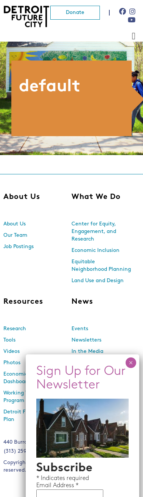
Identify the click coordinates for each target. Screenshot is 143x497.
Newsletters (86, 340)
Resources (23, 302)
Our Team (15, 235)
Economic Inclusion (96, 250)
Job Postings (18, 247)
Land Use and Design (98, 281)
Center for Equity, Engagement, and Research (94, 231)
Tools (9, 340)
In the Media (87, 351)
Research (14, 329)
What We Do (96, 197)
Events (80, 329)
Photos (11, 363)
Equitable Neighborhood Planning (101, 265)
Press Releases (89, 363)
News (82, 302)
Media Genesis (74, 470)
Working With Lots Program (26, 397)
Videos (11, 351)
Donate (75, 13)
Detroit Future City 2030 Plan (33, 415)
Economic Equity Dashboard (24, 378)
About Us (21, 197)
